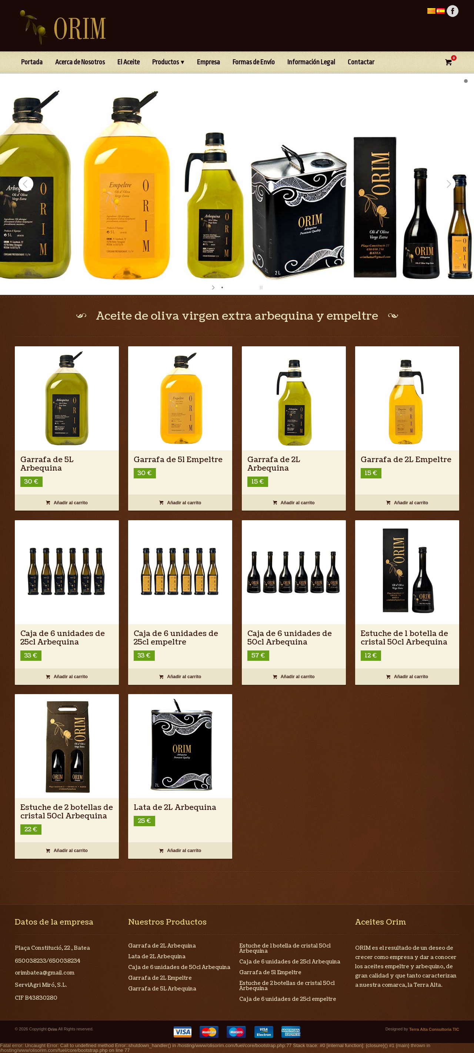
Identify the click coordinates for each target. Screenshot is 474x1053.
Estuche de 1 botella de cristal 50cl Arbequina (404, 638)
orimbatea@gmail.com (44, 972)
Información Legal (311, 62)
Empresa (208, 62)
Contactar (361, 62)
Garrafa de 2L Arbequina (273, 464)
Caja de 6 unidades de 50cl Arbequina (289, 638)
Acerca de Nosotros (80, 62)
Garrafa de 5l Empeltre (178, 460)
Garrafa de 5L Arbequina (47, 464)
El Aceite (128, 62)
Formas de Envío (254, 62)
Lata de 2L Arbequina (175, 808)
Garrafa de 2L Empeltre (406, 460)
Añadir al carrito (67, 502)
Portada (32, 62)
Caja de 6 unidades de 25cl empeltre (176, 638)
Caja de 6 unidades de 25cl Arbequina (62, 638)
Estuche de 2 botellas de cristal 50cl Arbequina (66, 812)
